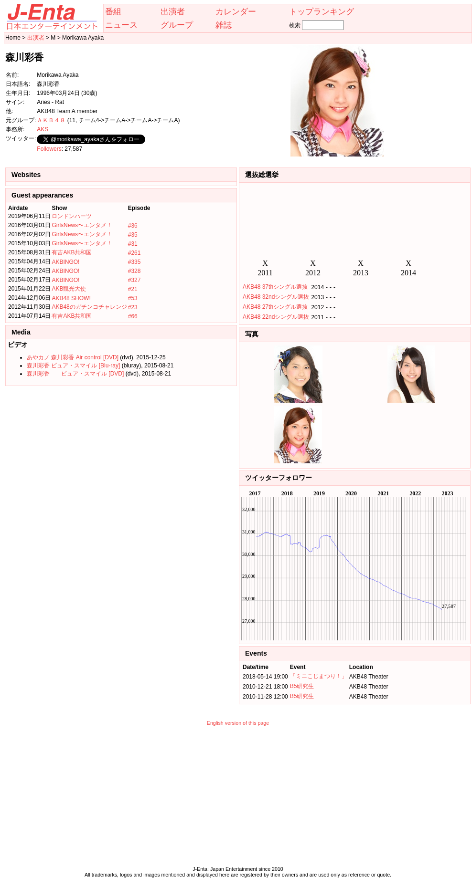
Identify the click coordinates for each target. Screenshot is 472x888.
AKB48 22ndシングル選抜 (276, 316)
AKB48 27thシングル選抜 (275, 306)
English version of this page (238, 723)
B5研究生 (302, 686)
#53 (133, 298)
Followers (49, 149)
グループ (177, 25)
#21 (133, 289)
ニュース (121, 25)
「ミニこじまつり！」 (318, 676)
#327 (134, 280)
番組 (113, 11)
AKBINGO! (65, 262)
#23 (133, 307)
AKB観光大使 (69, 288)
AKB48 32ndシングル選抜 (276, 296)
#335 (134, 262)
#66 (133, 316)
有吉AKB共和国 (72, 252)
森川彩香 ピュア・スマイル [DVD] (75, 373)
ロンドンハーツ (72, 216)
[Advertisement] (237, 798)
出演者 (173, 11)
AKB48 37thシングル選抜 (275, 286)
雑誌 (223, 25)
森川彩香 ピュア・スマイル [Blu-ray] (73, 365)
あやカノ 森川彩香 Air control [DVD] (72, 357)
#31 (133, 243)
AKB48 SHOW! (71, 298)
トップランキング (321, 11)
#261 (134, 253)
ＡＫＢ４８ (51, 120)
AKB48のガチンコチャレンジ (89, 306)
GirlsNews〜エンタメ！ (82, 225)
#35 (133, 234)
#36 (133, 225)
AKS (42, 129)
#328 (134, 271)
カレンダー (235, 11)
